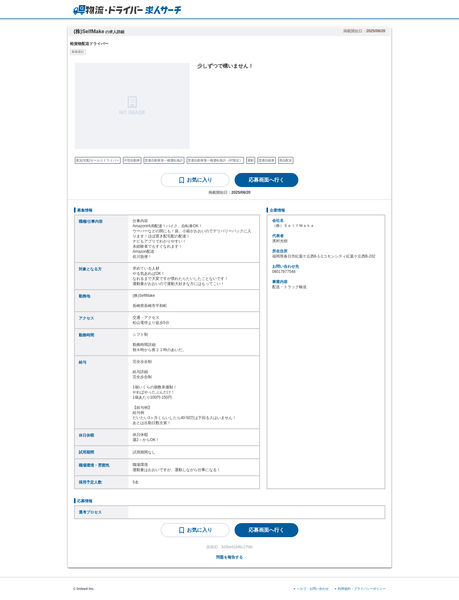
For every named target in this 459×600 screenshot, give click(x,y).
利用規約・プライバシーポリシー (362, 588)
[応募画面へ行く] (266, 180)
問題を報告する (229, 557)
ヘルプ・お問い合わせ (313, 588)
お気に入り (199, 180)
